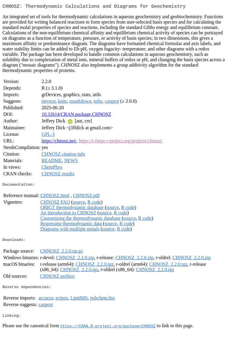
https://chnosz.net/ (58, 142)
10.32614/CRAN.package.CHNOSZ (76, 115)
